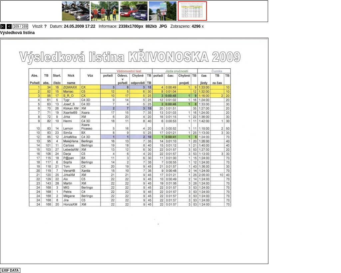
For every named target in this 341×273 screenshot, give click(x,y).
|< (3, 26)
